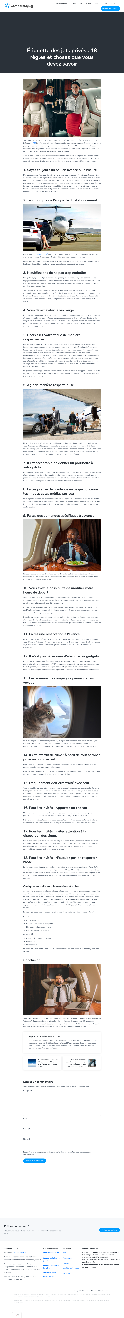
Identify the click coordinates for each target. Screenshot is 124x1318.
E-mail (26, 1140)
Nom (25, 1129)
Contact (66, 1274)
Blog (64, 1263)
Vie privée (67, 1284)
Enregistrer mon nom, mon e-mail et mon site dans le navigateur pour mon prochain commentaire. (57, 1164)
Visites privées (49, 1287)
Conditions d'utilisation (71, 1279)
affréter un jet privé (40, 258)
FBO (34, 144)
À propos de (67, 1269)
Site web (26, 1150)
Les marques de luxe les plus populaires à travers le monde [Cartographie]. (99, 1269)
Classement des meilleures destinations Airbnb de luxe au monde (98, 1279)
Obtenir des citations (109, 1241)
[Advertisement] (62, 27)
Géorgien (27, 1102)
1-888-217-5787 (21, 1263)
